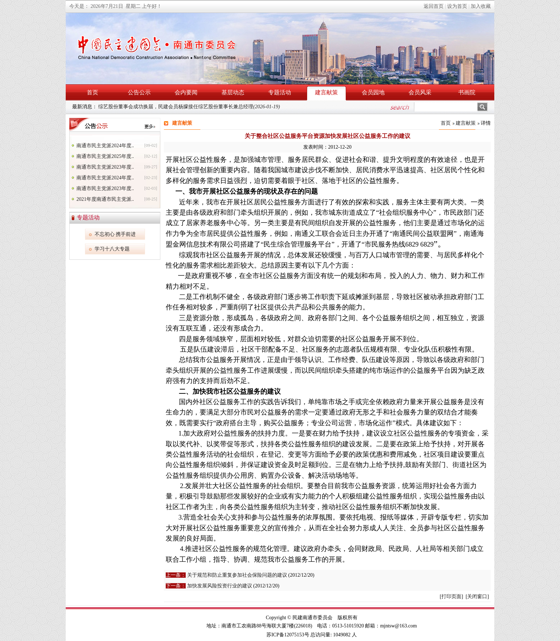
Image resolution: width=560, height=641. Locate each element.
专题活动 (279, 92)
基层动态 (232, 92)
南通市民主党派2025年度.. (105, 156)
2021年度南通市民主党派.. (105, 199)
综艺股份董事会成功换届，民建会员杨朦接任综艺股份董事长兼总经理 (189, 106)
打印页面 (451, 596)
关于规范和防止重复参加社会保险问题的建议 (237, 575)
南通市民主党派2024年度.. (105, 145)
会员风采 (420, 92)
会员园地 (373, 92)
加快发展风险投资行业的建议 (219, 585)
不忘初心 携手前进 (115, 234)
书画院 (466, 92)
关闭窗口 (477, 596)
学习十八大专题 (112, 249)
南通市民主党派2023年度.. (105, 167)
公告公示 (139, 92)
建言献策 (326, 92)
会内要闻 (186, 92)
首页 (92, 92)
